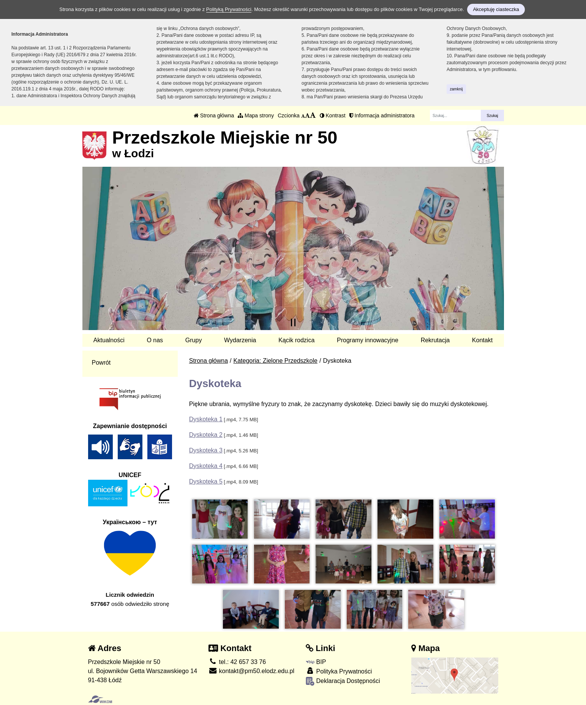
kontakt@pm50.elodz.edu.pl (251, 671)
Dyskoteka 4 (206, 466)
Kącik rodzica (296, 340)
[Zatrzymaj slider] (293, 322)
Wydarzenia (240, 340)
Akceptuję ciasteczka (496, 9)
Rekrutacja (435, 340)
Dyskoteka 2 (206, 435)
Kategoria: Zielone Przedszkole (275, 360)
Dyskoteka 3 (206, 450)
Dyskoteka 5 (206, 481)
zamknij (456, 89)
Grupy (193, 340)
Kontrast (333, 115)
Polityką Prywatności (228, 9)
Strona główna (214, 115)
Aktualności (109, 340)
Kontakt (482, 340)
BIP (316, 662)
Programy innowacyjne (367, 340)
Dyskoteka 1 (206, 419)
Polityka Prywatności (339, 671)
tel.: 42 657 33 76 (237, 662)
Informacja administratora (382, 115)
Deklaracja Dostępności (343, 681)
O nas (155, 340)
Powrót (101, 362)
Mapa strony (256, 115)
